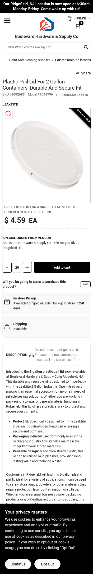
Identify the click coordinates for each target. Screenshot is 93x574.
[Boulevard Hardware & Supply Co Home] (47, 24)
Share (83, 73)
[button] (77, 18)
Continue (17, 564)
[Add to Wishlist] (8, 114)
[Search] (86, 47)
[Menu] (7, 21)
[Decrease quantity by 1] (7, 267)
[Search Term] (47, 47)
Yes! (85, 284)
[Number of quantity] (17, 267)
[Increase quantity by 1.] (27, 267)
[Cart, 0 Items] (77, 26)
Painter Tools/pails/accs (73, 60)
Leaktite (10, 104)
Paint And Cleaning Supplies (29, 60)
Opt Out (47, 564)
